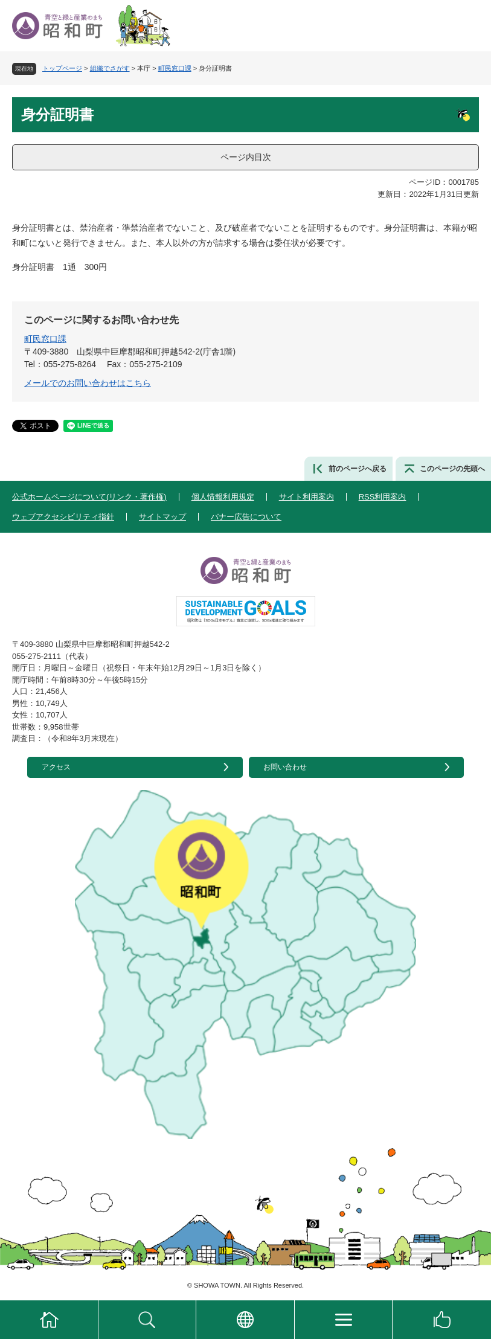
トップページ (62, 68)
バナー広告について (246, 516)
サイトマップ (162, 516)
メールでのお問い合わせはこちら (87, 383)
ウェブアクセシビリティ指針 (63, 516)
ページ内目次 (245, 157)
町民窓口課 (174, 68)
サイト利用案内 (306, 496)
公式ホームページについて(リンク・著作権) (89, 496)
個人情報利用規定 (222, 496)
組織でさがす (110, 68)
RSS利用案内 (382, 496)
